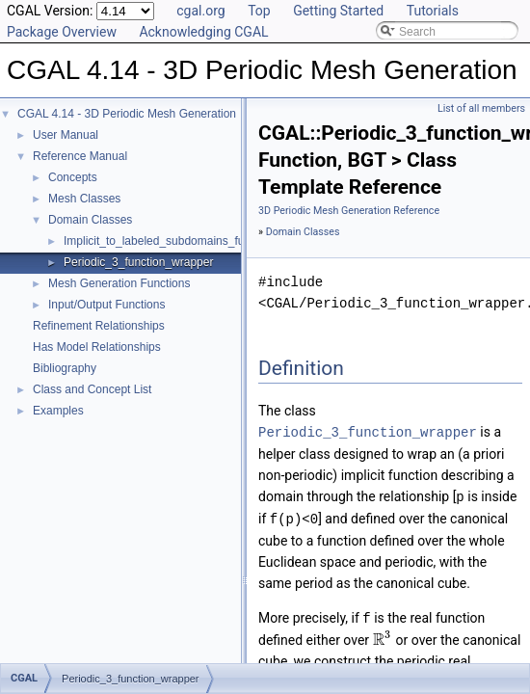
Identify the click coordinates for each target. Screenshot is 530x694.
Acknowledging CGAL (203, 32)
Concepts (72, 177)
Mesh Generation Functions (119, 283)
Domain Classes (90, 220)
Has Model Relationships (97, 347)
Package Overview (62, 32)
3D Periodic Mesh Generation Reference (348, 210)
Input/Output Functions (106, 304)
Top (259, 10)
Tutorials (433, 10)
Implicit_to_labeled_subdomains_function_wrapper (194, 241)
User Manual (65, 135)
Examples (58, 410)
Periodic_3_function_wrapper (138, 262)
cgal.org (200, 10)
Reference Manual (80, 156)
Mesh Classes (84, 198)
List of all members (481, 108)
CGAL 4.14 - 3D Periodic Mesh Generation (126, 113)
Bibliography (64, 368)
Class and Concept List (92, 389)
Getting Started (338, 10)
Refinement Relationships (99, 326)
